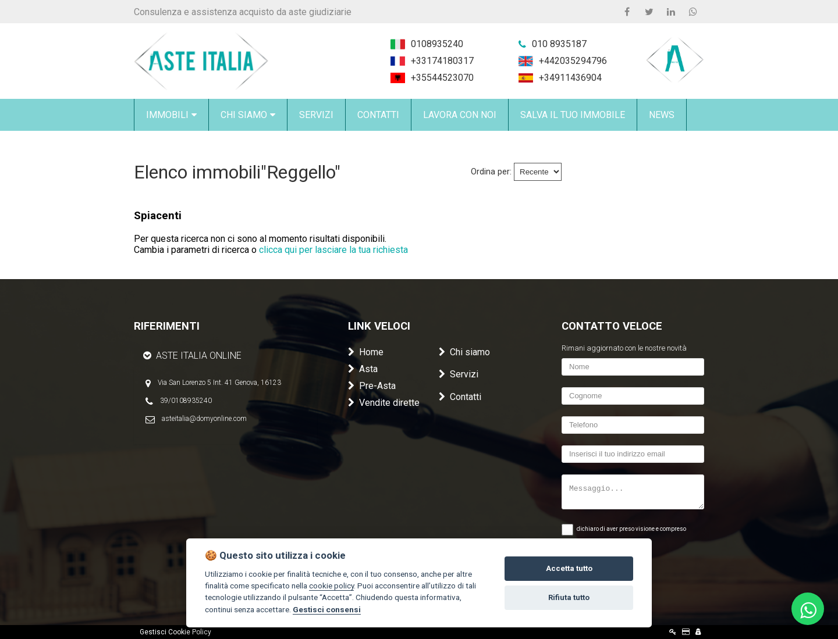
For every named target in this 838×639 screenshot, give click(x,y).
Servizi (458, 374)
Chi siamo (464, 352)
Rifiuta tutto (569, 597)
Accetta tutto (569, 568)
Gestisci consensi (327, 609)
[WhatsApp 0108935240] (693, 11)
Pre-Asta (372, 385)
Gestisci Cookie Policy (175, 632)
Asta (363, 368)
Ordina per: (491, 172)
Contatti (460, 396)
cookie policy (331, 585)
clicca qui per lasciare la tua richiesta (333, 249)
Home (366, 352)
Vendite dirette (384, 402)
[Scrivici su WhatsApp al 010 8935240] (807, 608)
